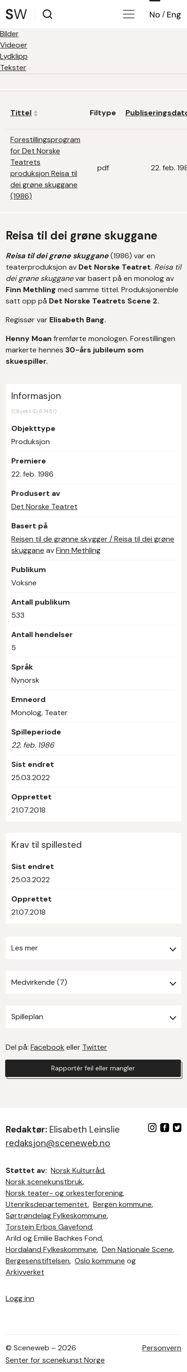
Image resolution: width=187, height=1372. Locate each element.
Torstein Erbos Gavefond (49, 1227)
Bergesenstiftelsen (38, 1261)
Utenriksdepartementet (47, 1204)
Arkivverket (25, 1272)
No (154, 14)
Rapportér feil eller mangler (93, 1068)
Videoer (13, 45)
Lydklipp (14, 56)
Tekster (13, 67)
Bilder (9, 34)
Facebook (47, 1047)
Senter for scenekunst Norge (55, 1360)
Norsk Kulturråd (77, 1170)
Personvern (161, 1348)
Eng (174, 14)
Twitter (94, 1047)
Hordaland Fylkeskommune (51, 1249)
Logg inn (20, 1298)
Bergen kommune (122, 1204)
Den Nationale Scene (137, 1249)
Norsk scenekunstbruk (44, 1182)
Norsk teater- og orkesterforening (64, 1193)
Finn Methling (78, 550)
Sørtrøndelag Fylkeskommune (56, 1215)
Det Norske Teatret (44, 506)
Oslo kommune (100, 1261)
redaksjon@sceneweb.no (58, 1143)
